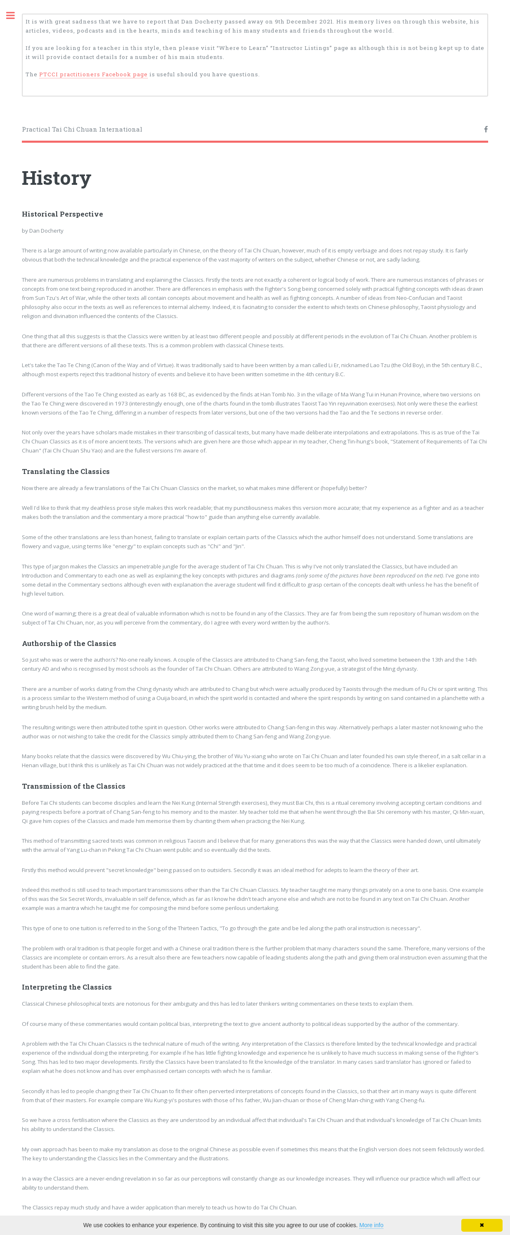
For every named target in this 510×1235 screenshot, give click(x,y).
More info (371, 1225)
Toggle (15, 15)
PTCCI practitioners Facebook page (93, 74)
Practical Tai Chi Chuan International (82, 129)
